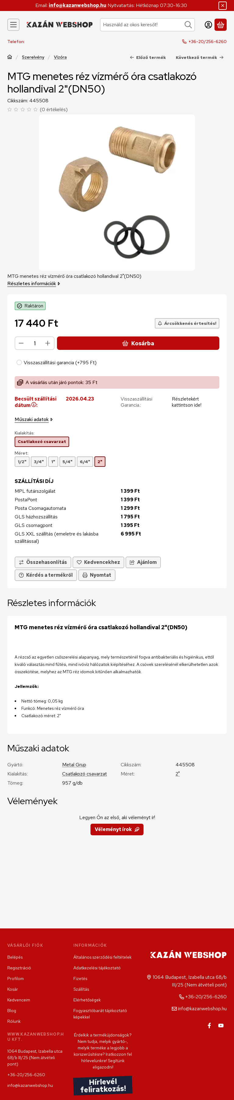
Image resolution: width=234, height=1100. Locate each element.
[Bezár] (222, 6)
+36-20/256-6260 (208, 41)
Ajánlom (143, 562)
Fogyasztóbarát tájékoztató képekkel (100, 1014)
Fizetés (80, 978)
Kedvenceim (18, 1000)
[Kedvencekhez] (98, 562)
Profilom (15, 978)
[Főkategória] (9, 57)
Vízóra (60, 57)
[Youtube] (221, 1025)
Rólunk (14, 1021)
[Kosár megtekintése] (220, 25)
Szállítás (81, 989)
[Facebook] (209, 1025)
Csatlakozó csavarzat (84, 774)
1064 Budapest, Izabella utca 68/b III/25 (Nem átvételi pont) (34, 1057)
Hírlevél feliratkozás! (103, 1085)
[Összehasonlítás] (43, 562)
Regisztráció (19, 968)
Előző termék (148, 57)
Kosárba (138, 343)
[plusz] (47, 343)
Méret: (21, 453)
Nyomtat (97, 575)
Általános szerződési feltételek (102, 957)
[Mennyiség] (34, 343)
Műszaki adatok (34, 419)
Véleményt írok (117, 829)
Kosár (12, 989)
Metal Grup (74, 764)
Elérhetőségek (87, 1000)
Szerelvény (33, 57)
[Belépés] (208, 25)
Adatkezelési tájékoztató (97, 968)
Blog (11, 1010)
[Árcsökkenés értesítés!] (187, 323)
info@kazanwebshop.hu (77, 5)
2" (178, 774)
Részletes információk (33, 283)
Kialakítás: (24, 433)
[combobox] (147, 24)
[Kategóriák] (13, 25)
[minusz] (21, 343)
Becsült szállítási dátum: (36, 402)
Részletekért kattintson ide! (186, 402)
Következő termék (200, 57)
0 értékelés (54, 109)
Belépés (15, 957)
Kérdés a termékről (46, 575)
